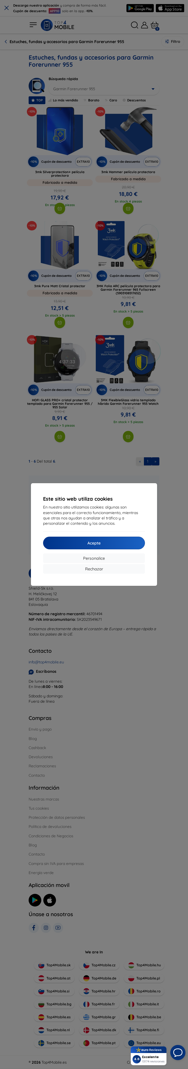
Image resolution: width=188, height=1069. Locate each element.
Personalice (94, 558)
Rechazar (94, 568)
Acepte (94, 543)
